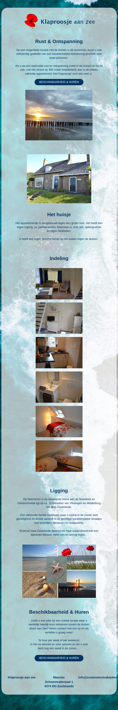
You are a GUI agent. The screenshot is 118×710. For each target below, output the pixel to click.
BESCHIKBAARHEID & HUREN (59, 82)
